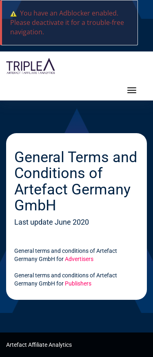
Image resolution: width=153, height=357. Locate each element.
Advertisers (79, 259)
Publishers (78, 283)
